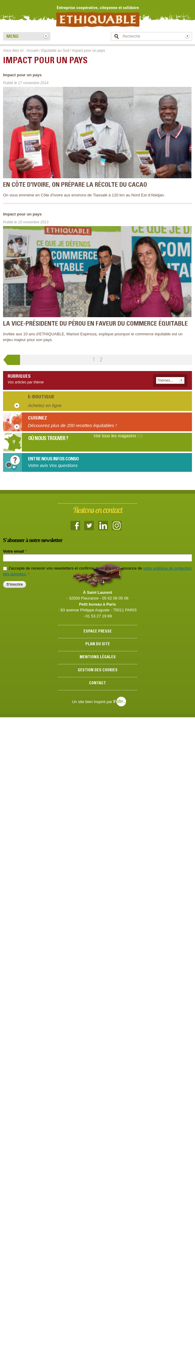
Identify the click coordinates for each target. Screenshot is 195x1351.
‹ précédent (11, 361)
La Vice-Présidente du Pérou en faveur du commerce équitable (95, 324)
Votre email (15, 551)
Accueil (32, 50)
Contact (97, 683)
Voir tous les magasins (118, 435)
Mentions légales (98, 657)
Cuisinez (37, 418)
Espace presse (98, 632)
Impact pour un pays (22, 75)
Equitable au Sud (55, 50)
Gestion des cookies (98, 670)
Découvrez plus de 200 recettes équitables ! (72, 425)
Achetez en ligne (45, 405)
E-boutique (41, 397)
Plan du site (97, 644)
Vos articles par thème (26, 382)
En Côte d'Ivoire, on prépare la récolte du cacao (75, 185)
